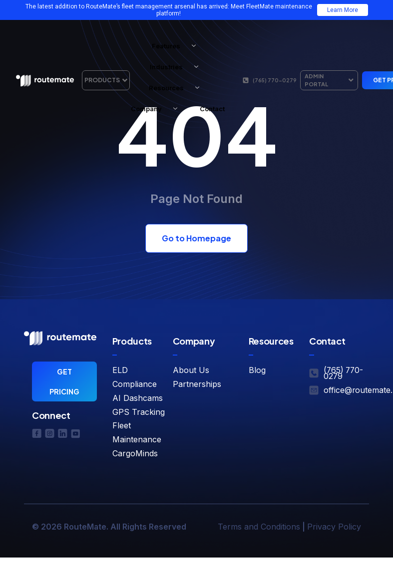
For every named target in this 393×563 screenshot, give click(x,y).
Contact (212, 109)
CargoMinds (135, 453)
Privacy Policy (334, 527)
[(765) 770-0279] (246, 80)
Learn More (342, 9)
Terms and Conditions (259, 527)
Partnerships (197, 384)
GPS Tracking (138, 412)
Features (177, 46)
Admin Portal (329, 80)
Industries (178, 67)
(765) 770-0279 (274, 80)
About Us (191, 370)
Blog (257, 370)
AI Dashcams (137, 398)
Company (158, 109)
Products (105, 80)
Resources (178, 88)
